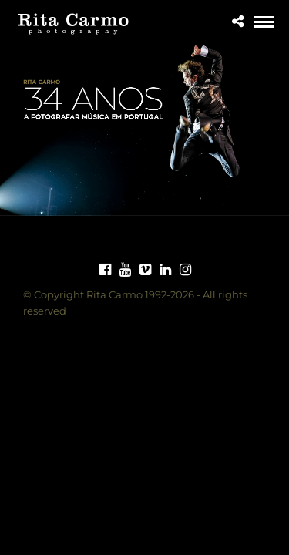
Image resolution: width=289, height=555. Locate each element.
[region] (144, 125)
